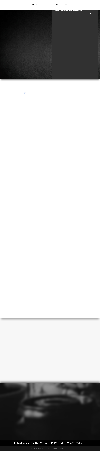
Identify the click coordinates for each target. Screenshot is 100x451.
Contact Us (60, 5)
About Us (38, 5)
